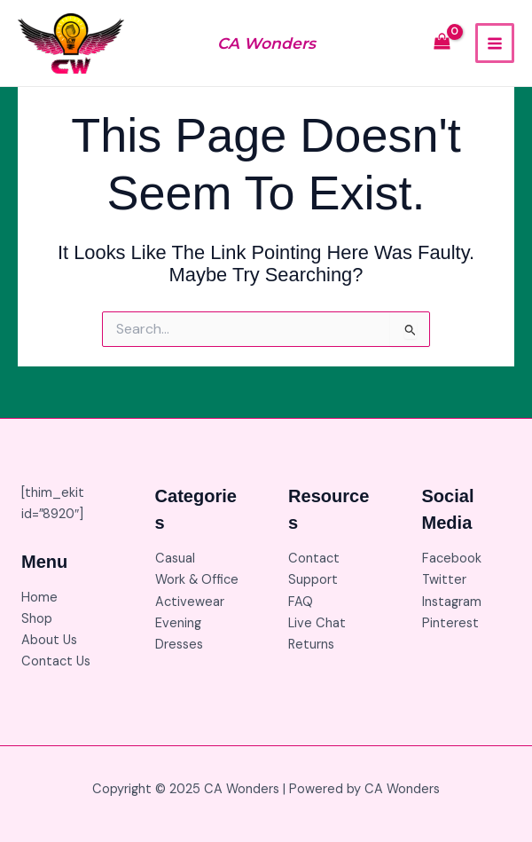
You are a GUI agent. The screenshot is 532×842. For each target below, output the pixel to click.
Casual (175, 558)
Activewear (189, 602)
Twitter (444, 579)
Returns (311, 644)
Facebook (451, 558)
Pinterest (450, 623)
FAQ (300, 602)
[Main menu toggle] (494, 42)
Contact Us (55, 661)
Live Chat (317, 623)
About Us (49, 640)
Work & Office (197, 579)
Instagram (451, 602)
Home (39, 597)
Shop (36, 618)
